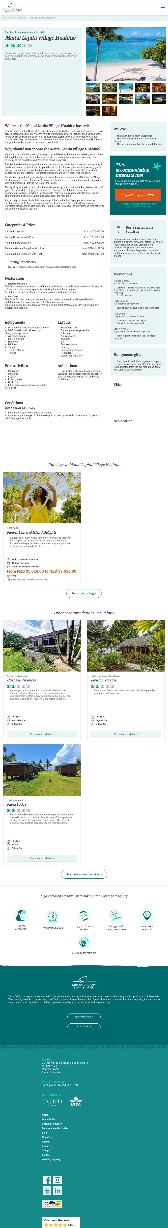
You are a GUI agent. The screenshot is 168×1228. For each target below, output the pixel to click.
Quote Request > (84, 1016)
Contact (46, 1155)
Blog (44, 1132)
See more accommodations (84, 874)
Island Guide (48, 1119)
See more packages (84, 593)
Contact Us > (84, 1026)
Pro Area (46, 1146)
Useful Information (52, 1123)
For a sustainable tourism (55, 1128)
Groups (46, 1150)
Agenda (46, 1141)
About (45, 1115)
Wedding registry (51, 1159)
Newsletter (48, 1137)
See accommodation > (42, 734)
